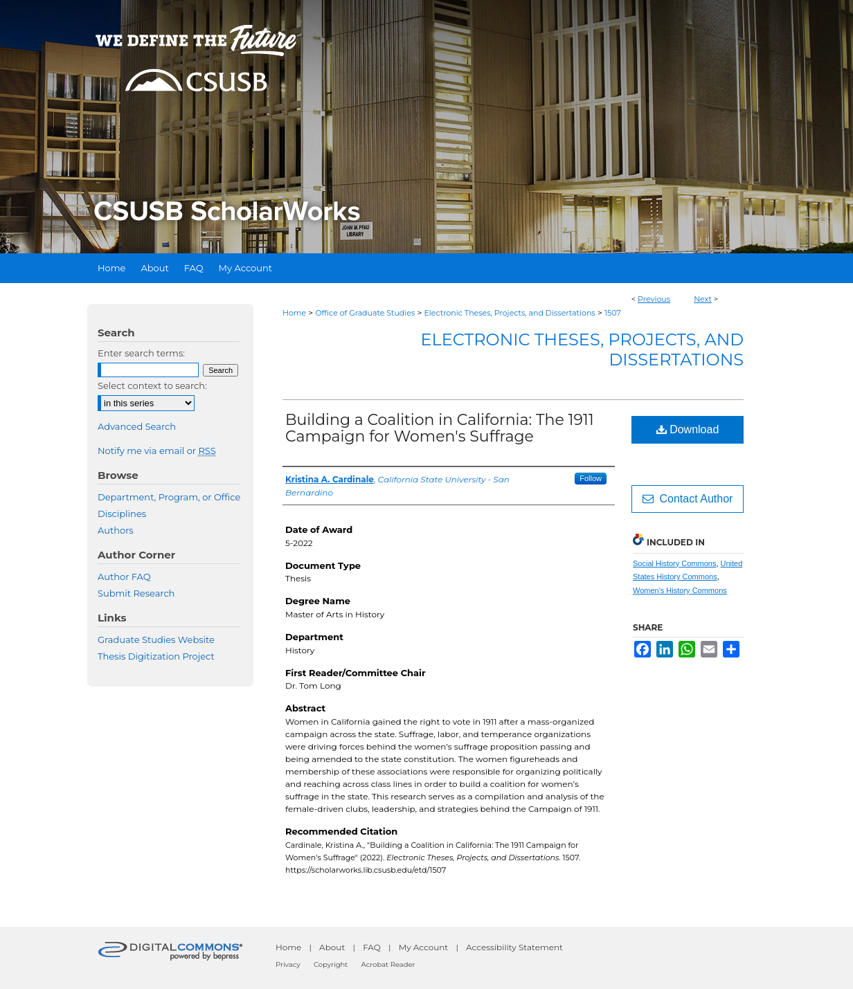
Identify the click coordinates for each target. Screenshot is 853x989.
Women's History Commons (680, 590)
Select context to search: (152, 385)
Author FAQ (124, 576)
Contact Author (688, 499)
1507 (612, 313)
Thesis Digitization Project (156, 656)
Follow (591, 478)
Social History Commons (674, 563)
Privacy (288, 964)
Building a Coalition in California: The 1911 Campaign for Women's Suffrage (439, 428)
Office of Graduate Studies (365, 313)
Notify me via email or (157, 450)
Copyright (331, 964)
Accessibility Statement (514, 947)
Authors (116, 530)
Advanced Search (137, 426)
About (332, 947)
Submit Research (136, 593)
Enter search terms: (141, 353)
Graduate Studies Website (156, 639)
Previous (654, 299)
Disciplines (122, 513)
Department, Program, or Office (169, 496)
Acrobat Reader (388, 964)
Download (687, 429)
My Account (424, 947)
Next (703, 299)
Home (294, 313)
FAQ (372, 947)
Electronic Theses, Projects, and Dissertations (509, 313)
